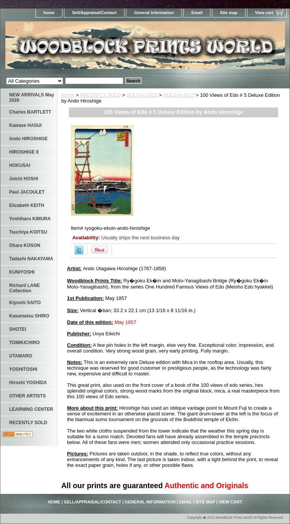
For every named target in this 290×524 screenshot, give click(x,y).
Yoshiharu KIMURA (30, 218)
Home (68, 95)
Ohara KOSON (24, 245)
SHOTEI (17, 329)
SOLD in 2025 (142, 95)
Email (196, 12)
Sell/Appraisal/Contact (94, 12)
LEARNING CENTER (31, 409)
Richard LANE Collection (24, 288)
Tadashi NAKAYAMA (31, 258)
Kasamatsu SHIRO (29, 316)
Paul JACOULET (27, 192)
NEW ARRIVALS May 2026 (31, 97)
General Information (154, 12)
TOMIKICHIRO (24, 342)
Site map (228, 12)
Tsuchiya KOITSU (28, 232)
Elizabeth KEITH (26, 205)
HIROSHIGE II (23, 152)
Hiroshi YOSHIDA (28, 382)
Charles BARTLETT (30, 112)
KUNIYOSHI (22, 272)
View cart (264, 12)
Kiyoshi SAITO (25, 302)
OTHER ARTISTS (27, 396)
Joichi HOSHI (23, 178)
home (48, 12)
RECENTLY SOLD (100, 95)
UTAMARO (20, 356)
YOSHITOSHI (23, 369)
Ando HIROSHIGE (28, 138)
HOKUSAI (19, 165)
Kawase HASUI (25, 125)
